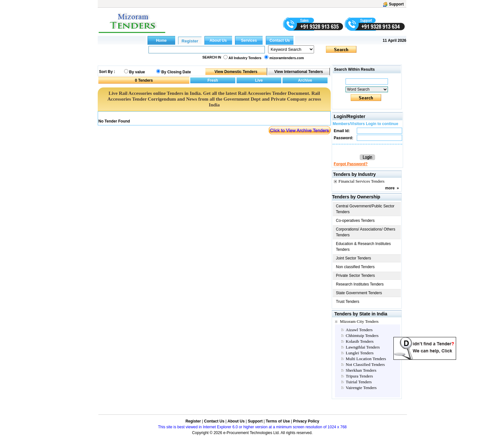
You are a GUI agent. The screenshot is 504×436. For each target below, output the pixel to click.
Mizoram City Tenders (359, 321)
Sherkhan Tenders (361, 370)
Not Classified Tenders (365, 364)
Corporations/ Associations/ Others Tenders (365, 232)
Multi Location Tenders (366, 358)
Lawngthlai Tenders (363, 347)
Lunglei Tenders (360, 352)
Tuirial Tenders (359, 381)
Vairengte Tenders (361, 387)
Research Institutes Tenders (360, 284)
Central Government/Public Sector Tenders (365, 209)
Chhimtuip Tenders (362, 335)
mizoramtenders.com (286, 58)
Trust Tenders (347, 301)
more (389, 188)
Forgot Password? (350, 164)
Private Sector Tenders (355, 275)
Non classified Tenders (355, 267)
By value (137, 72)
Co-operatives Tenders (355, 220)
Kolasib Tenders (360, 341)
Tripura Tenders (359, 376)
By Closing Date (176, 72)
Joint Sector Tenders (353, 258)
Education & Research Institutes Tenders (363, 246)
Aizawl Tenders (359, 329)
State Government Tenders (359, 293)
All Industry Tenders (245, 58)
